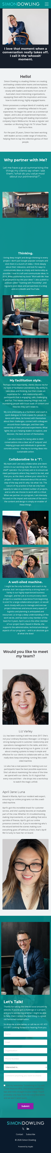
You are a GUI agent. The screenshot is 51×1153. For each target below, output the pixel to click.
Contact (19, 1134)
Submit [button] (25, 1106)
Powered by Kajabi (25, 1146)
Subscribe (30, 1134)
